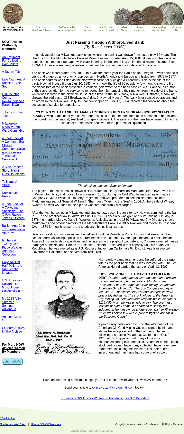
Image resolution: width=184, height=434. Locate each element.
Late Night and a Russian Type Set (13, 83)
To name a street (9, 183)
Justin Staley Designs (103, 431)
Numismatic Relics (10, 194)
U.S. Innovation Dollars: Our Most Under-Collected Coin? (13, 286)
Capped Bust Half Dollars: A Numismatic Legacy (12, 267)
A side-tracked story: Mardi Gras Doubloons (13, 170)
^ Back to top (7, 418)
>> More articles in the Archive (13, 329)
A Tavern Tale (11, 71)
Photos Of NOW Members (46, 424)
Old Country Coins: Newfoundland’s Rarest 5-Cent (13, 99)
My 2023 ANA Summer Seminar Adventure (11, 304)
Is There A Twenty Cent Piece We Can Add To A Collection (12, 247)
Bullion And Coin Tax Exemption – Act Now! (13, 229)
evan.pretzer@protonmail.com (113, 387)
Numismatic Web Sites (13, 424)
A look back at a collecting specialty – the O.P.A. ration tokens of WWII (13, 211)
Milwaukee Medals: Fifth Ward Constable (13, 127)
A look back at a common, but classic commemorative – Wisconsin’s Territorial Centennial (13, 149)
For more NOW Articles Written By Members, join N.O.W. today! (105, 398)
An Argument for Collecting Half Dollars (11, 60)
